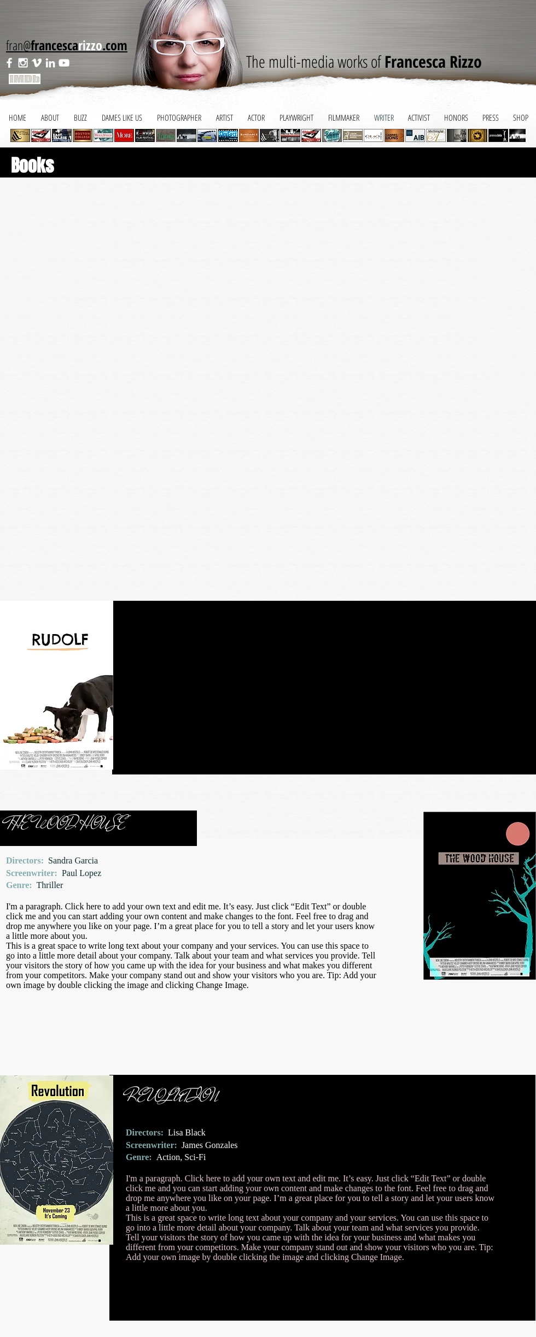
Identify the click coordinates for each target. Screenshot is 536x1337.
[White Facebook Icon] (9, 62)
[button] (41, 135)
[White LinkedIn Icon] (50, 62)
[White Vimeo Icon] (36, 62)
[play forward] (512, 135)
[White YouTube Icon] (64, 62)
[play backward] (24, 135)
